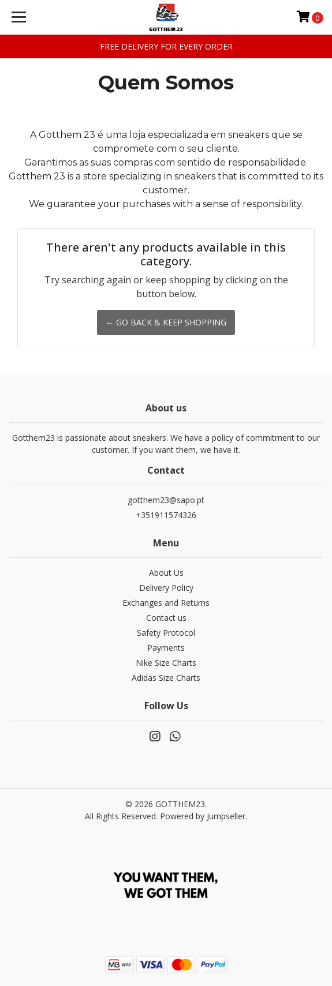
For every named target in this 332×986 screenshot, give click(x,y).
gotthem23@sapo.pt (166, 499)
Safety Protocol (166, 632)
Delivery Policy (166, 587)
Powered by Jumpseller (202, 816)
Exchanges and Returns (166, 602)
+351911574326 (166, 514)
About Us (166, 572)
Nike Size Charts (166, 662)
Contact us (166, 617)
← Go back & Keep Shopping (166, 322)
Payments (166, 647)
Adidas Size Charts (166, 677)
